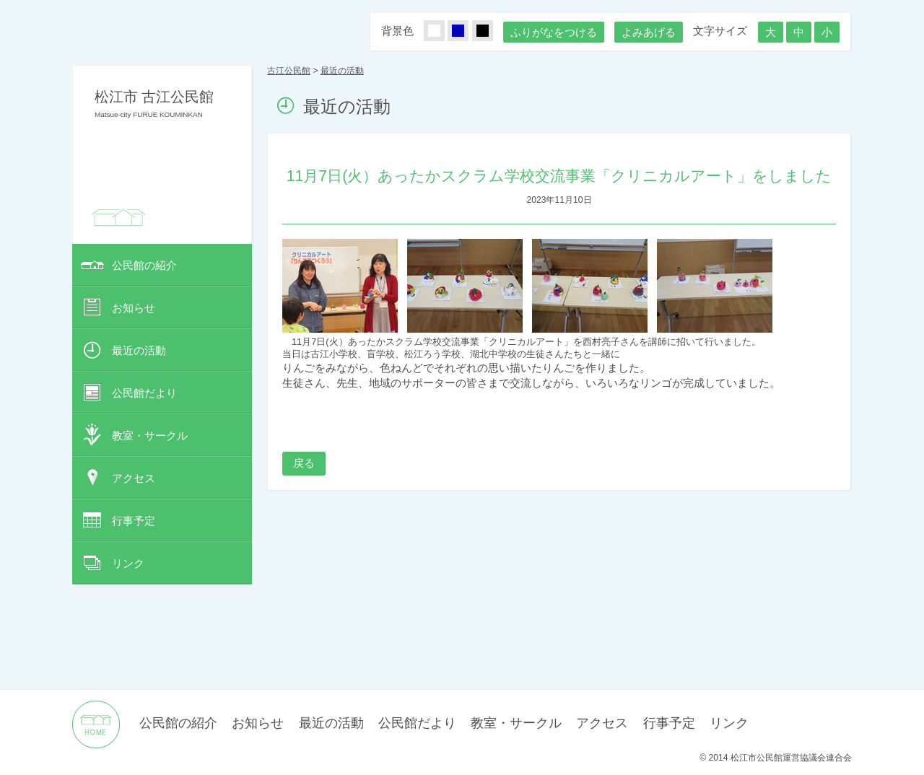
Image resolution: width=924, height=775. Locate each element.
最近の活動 (139, 350)
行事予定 (133, 521)
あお (466, 31)
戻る (304, 463)
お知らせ (133, 308)
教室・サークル (150, 435)
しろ (442, 31)
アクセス (133, 478)
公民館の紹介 (144, 265)
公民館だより (144, 393)
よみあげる (649, 32)
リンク (128, 563)
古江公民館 (288, 71)
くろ (491, 31)
